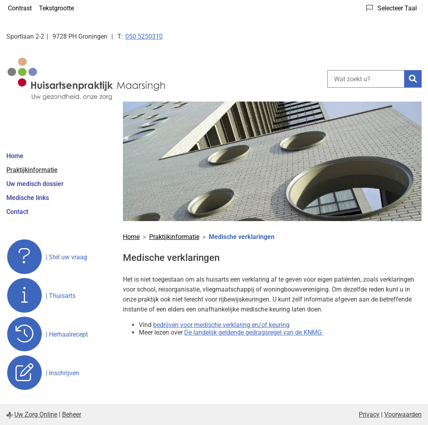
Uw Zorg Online (35, 414)
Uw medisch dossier (35, 184)
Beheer (71, 414)
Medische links (27, 198)
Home (14, 156)
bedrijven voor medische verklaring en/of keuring (221, 325)
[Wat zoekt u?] (365, 79)
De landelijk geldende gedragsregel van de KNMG (253, 332)
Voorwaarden (403, 414)
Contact (17, 211)
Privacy (369, 414)
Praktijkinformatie (32, 170)
